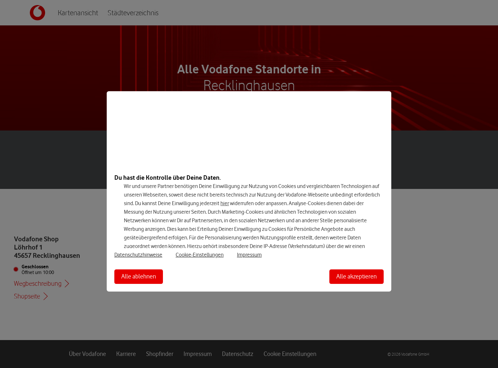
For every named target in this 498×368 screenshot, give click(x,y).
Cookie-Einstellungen (200, 254)
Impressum (249, 254)
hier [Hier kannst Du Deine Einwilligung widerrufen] (224, 203)
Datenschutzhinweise (138, 254)
